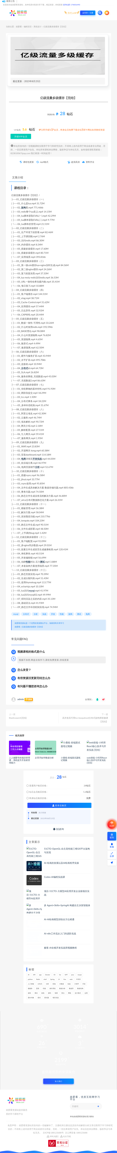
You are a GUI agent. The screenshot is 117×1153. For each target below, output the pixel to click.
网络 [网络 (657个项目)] (69, 993)
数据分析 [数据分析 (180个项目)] (62, 988)
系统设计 (37, 26)
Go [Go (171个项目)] (60, 975)
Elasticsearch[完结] (18, 718)
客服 (112, 845)
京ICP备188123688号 (53, 1132)
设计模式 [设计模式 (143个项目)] (78, 993)
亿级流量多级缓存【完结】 (33, 627)
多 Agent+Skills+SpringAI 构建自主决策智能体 (67, 905)
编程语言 (28, 26)
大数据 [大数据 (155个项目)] (61, 984)
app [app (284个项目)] (40, 975)
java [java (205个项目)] (72, 975)
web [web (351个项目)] (71, 979)
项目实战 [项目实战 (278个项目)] (56, 997)
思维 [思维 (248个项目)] (37, 988)
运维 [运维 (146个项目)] (86, 993)
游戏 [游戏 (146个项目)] (42, 993)
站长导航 (65, 1136)
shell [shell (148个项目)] (45, 979)
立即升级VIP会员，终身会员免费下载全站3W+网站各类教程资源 (73, 130)
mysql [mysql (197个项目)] (80, 975)
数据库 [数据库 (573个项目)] (71, 988)
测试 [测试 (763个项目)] (36, 993)
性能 (28, 561)
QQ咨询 (58, 829)
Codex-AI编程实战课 (54, 877)
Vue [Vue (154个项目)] (64, 979)
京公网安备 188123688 (76, 1132)
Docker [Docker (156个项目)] (47, 975)
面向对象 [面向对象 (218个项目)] (31, 997)
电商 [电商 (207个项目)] (56, 993)
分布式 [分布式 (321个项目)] (40, 984)
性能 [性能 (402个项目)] (44, 988)
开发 (35, 458)
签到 (112, 836)
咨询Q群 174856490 (71, 5)
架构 (23, 207)
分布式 (24, 368)
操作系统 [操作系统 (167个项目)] (53, 988)
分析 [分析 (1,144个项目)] (47, 984)
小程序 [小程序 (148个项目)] (76, 984)
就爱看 (19, 26)
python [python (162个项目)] (30, 979)
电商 (23, 458)
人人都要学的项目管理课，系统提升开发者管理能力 (19, 760)
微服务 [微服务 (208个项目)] (30, 988)
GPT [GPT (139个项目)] (66, 975)
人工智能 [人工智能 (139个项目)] (31, 984)
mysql (32, 590)
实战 (39, 458)
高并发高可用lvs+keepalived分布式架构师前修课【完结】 (85, 720)
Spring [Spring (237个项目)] (52, 979)
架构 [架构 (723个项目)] (29, 993)
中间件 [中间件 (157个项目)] (78, 979)
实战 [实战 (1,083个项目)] (69, 984)
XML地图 (52, 1136)
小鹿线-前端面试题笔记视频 (70, 759)
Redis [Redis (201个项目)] (38, 979)
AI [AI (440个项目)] (28, 975)
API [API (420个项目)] (34, 975)
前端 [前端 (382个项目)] (54, 984)
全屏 (112, 854)
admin (20, 699)
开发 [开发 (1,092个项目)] (83, 984)
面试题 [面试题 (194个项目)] (46, 997)
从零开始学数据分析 (44, 757)
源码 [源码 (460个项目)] (49, 993)
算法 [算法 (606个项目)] (62, 993)
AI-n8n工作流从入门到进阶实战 (60, 933)
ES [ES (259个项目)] (54, 975)
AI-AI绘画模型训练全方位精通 (59, 919)
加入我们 (58, 1081)
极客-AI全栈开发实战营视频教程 (60, 947)
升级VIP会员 (20, 136)
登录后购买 (59, 805)
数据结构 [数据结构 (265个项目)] (80, 988)
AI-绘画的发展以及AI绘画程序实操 (61, 862)
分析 (37, 467)
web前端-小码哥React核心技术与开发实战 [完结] (97, 760)
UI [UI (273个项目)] (59, 979)
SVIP (112, 824)
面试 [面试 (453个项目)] (39, 997)
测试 (42, 561)
